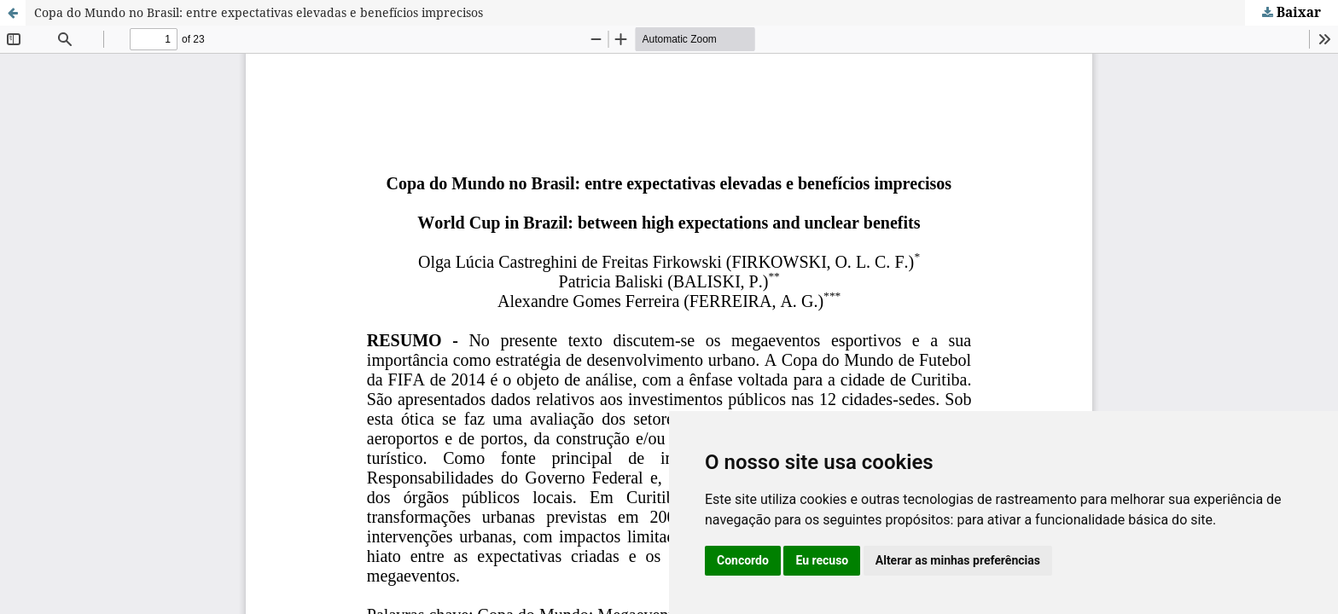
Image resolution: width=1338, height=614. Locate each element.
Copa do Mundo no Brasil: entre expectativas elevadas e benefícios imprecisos (258, 12)
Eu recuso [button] (821, 560)
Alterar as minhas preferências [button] (958, 560)
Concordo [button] (743, 560)
